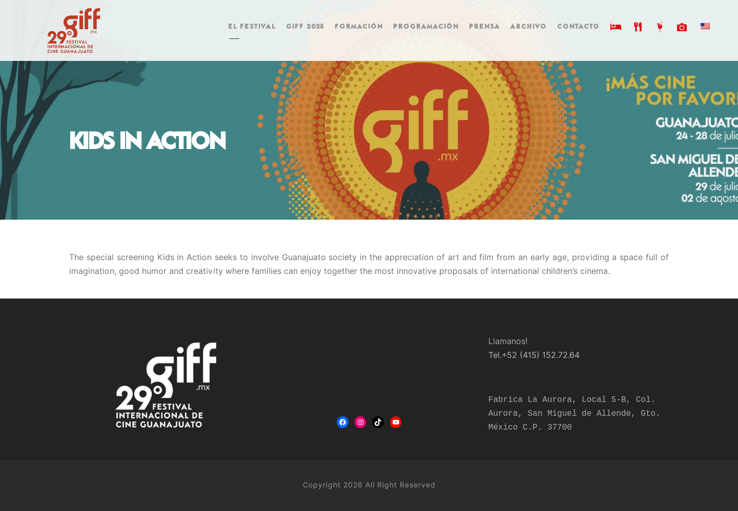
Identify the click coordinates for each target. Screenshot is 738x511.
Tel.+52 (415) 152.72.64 (534, 355)
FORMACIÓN (359, 27)
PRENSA (484, 27)
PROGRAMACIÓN (426, 27)
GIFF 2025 (305, 27)
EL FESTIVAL (252, 27)
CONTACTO (578, 27)
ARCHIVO (528, 27)
